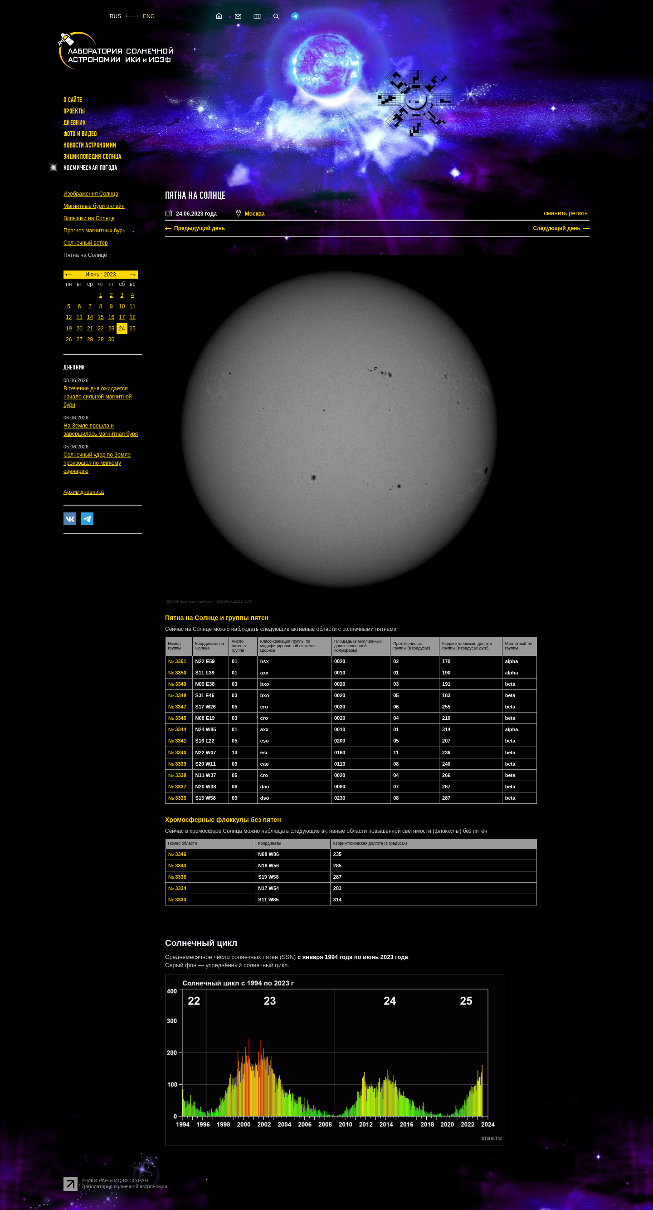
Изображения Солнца (90, 194)
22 (100, 328)
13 (79, 317)
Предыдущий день (199, 228)
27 (79, 339)
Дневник (74, 122)
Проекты (74, 111)
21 (90, 328)
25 (133, 328)
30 (111, 339)
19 (69, 328)
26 (69, 339)
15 (100, 317)
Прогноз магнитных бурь (94, 230)
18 (133, 317)
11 (133, 306)
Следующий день (556, 228)
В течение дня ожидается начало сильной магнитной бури (97, 396)
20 (79, 328)
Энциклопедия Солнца (92, 156)
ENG (149, 16)
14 (90, 317)
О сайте (72, 100)
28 (90, 339)
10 (122, 306)
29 (100, 339)
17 (122, 317)
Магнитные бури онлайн (94, 206)
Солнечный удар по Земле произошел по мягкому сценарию (97, 463)
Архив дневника (83, 492)
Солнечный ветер (85, 243)
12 (69, 317)
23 (111, 328)
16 (111, 317)
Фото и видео (80, 134)
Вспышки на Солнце (89, 218)
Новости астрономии (89, 145)
